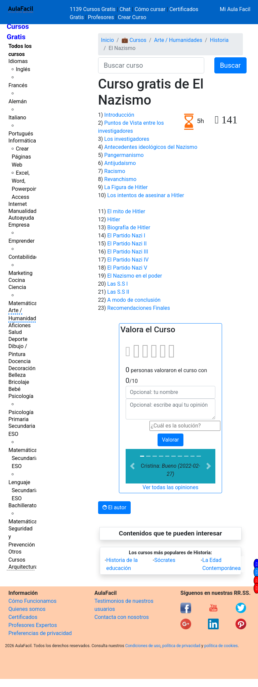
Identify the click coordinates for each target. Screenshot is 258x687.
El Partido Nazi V (127, 268)
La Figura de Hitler (125, 187)
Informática (22, 140)
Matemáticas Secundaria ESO (24, 458)
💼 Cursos (134, 40)
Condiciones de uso (143, 645)
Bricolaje (18, 382)
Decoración (22, 368)
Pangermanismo (123, 155)
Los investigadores (126, 139)
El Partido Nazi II (126, 243)
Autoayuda (21, 218)
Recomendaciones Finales (138, 308)
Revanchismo (120, 179)
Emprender (21, 241)
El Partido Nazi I (126, 235)
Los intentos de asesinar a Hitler (145, 195)
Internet (17, 204)
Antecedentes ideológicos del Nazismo (150, 147)
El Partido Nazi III (127, 251)
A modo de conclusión (134, 300)
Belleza (17, 375)
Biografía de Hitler (128, 227)
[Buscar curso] (151, 65)
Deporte (18, 339)
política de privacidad (181, 645)
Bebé (14, 389)
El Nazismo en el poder (134, 276)
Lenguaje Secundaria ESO (23, 490)
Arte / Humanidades (178, 40)
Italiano (17, 117)
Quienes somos (27, 609)
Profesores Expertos (32, 625)
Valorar (170, 440)
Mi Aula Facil (235, 9)
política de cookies (221, 645)
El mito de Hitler (126, 211)
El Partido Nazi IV (127, 259)
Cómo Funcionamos (32, 601)
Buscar (230, 65)
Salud (15, 332)
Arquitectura (23, 567)
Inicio (107, 40)
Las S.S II (118, 292)
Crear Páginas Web (21, 157)
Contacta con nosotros (121, 617)
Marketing (20, 273)
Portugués (20, 133)
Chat (125, 9)
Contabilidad (23, 257)
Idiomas (18, 61)
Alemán (17, 101)
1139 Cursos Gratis (93, 9)
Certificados (22, 617)
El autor (114, 507)
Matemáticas (24, 303)
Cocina (16, 280)
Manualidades (25, 211)
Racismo (114, 171)
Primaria (18, 419)
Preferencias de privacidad (40, 633)
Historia (219, 40)
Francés (17, 85)
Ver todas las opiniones (170, 487)
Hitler (113, 219)
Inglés (23, 69)
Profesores (101, 17)
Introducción (119, 115)
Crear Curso (132, 17)
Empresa (19, 225)
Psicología (20, 396)
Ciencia (17, 287)
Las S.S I (117, 284)
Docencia (19, 361)
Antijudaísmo (120, 163)
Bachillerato (22, 505)
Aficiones (19, 325)
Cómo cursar (150, 9)
